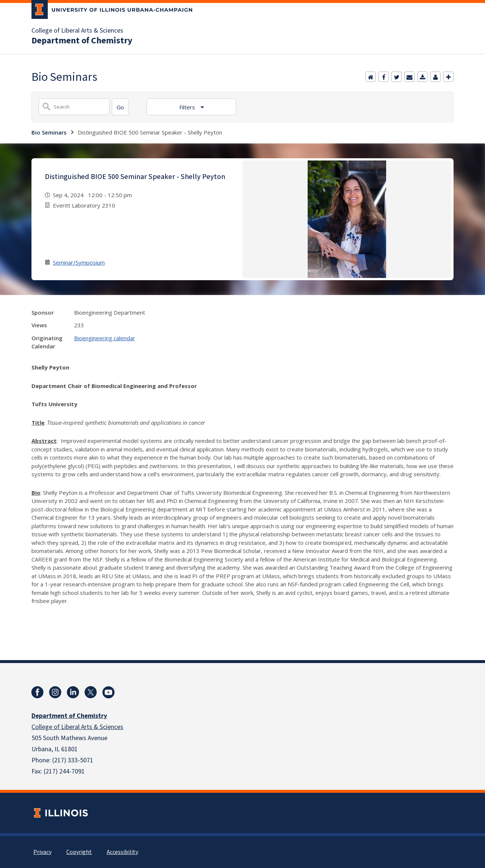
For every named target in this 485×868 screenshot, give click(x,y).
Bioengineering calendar (104, 338)
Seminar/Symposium (79, 262)
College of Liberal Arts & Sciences (77, 30)
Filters (188, 107)
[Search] (120, 107)
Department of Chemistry (82, 40)
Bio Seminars (49, 132)
